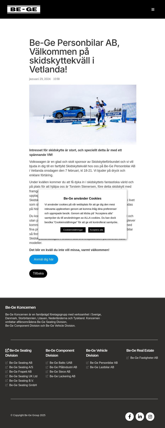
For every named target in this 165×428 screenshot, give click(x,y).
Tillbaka (38, 273)
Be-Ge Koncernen (20, 307)
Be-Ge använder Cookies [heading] (82, 198)
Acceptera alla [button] (96, 230)
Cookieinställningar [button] (73, 229)
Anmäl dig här (44, 259)
